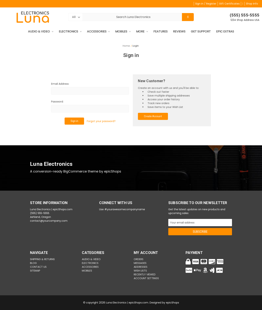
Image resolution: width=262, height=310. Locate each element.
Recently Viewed (145, 274)
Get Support (201, 31)
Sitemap (35, 270)
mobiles (123, 31)
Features (160, 31)
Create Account (153, 116)
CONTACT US (38, 267)
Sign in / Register (205, 3)
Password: (57, 101)
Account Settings (146, 278)
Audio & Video (40, 31)
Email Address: (60, 84)
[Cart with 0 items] (243, 3)
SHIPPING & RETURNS (42, 259)
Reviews (179, 31)
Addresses (140, 267)
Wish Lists (140, 270)
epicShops (172, 302)
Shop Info (252, 3)
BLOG (33, 263)
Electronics (70, 31)
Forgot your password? (101, 121)
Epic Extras (225, 31)
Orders (138, 259)
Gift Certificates (229, 3)
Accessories (98, 31)
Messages (140, 263)
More (142, 31)
